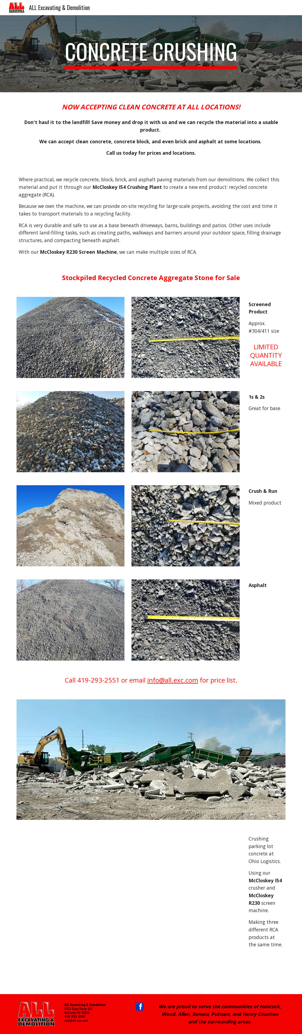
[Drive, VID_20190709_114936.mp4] (128, 910)
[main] (150, 54)
